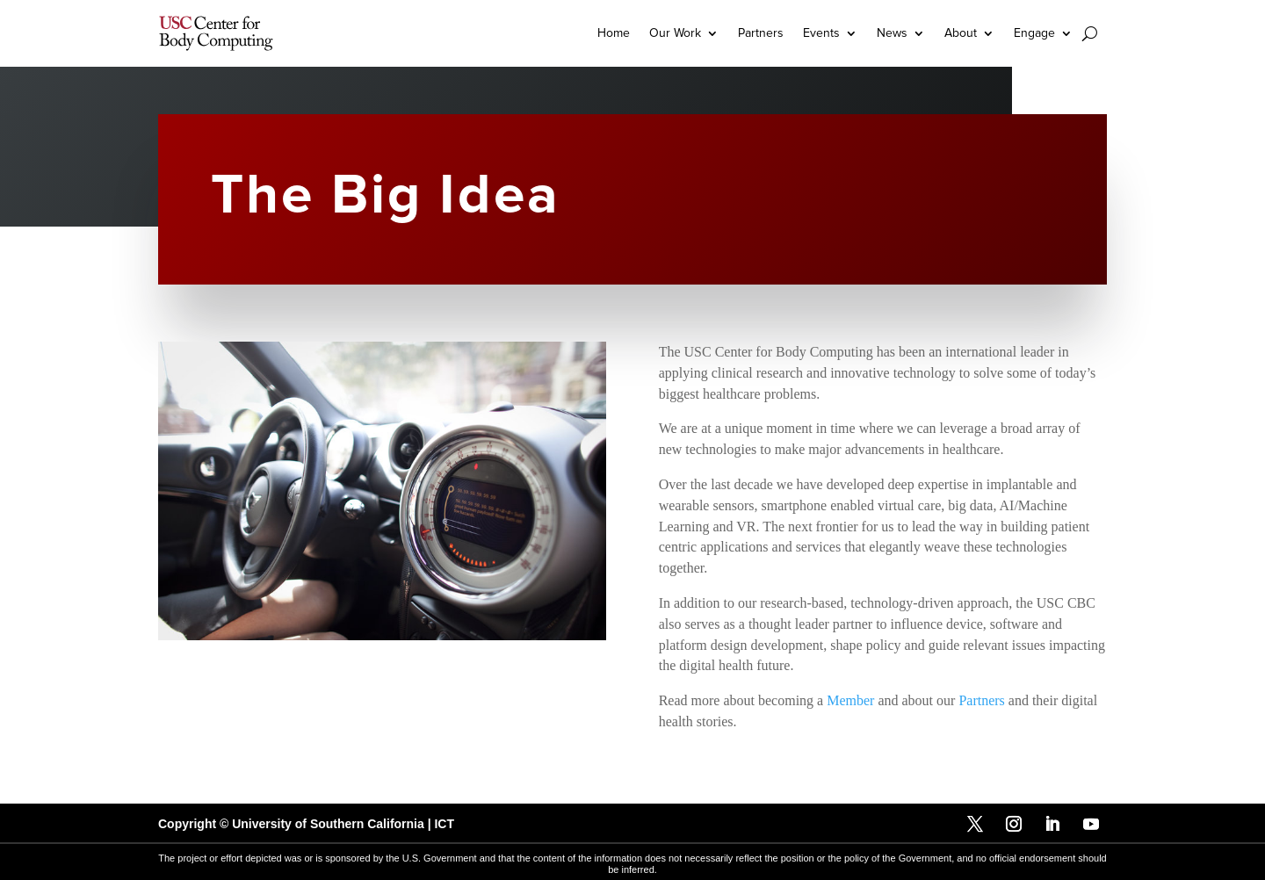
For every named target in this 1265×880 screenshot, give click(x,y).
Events (821, 32)
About (960, 32)
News (892, 32)
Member (850, 700)
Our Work (675, 32)
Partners (761, 32)
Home (613, 32)
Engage (1034, 32)
